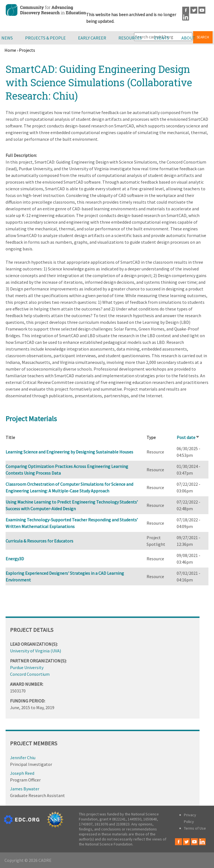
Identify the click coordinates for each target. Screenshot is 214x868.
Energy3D (15, 558)
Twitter (193, 10)
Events (161, 38)
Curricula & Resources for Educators (39, 541)
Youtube (201, 10)
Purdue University (26, 667)
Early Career (92, 38)
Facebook (185, 10)
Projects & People (45, 38)
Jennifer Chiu (22, 757)
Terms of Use (195, 828)
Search (203, 37)
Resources (130, 38)
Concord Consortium (30, 674)
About (188, 38)
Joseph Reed (22, 773)
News (7, 38)
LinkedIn (185, 17)
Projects (27, 50)
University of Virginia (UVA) (35, 651)
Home (10, 50)
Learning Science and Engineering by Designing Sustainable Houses (69, 452)
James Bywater (24, 788)
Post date (188, 437)
